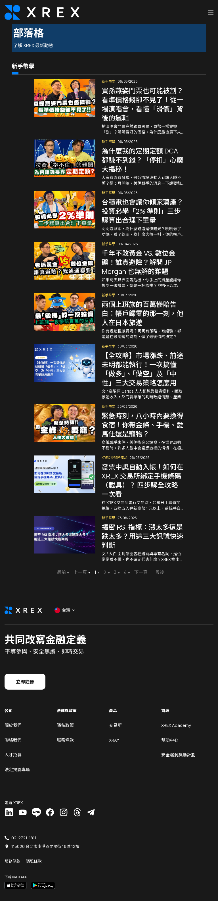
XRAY (114, 733)
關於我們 (13, 719)
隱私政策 (65, 719)
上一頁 (78, 566)
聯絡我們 (13, 733)
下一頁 (139, 566)
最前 (59, 566)
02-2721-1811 (23, 831)
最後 (158, 566)
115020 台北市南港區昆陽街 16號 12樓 (45, 839)
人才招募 (13, 748)
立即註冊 (25, 675)
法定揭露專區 (17, 763)
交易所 (115, 719)
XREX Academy (176, 719)
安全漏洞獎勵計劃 (178, 748)
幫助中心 (169, 733)
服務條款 (65, 733)
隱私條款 (34, 854)
